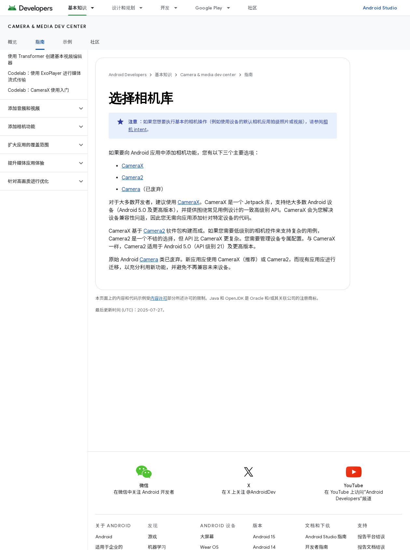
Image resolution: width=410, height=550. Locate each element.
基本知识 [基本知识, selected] (77, 8)
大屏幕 (207, 537)
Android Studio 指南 (326, 537)
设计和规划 (123, 8)
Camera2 (132, 177)
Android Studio (380, 8)
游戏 (152, 537)
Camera (131, 189)
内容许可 (158, 298)
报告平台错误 (371, 537)
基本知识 (163, 74)
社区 (252, 8)
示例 (67, 42)
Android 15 (264, 537)
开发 (165, 8)
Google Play (209, 8)
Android (103, 537)
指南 (248, 74)
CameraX (133, 166)
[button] (38, 108)
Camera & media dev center (47, 26)
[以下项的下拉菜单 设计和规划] (144, 8)
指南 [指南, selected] (40, 42)
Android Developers (127, 74)
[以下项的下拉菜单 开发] (178, 8)
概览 (12, 42)
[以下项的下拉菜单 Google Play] (231, 8)
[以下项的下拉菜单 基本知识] (95, 8)
